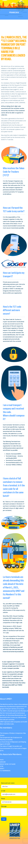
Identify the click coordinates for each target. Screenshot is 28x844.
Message (3, 806)
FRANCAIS (14, 12)
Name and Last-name (7, 783)
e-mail (3, 791)
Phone (3, 798)
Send (3, 819)
